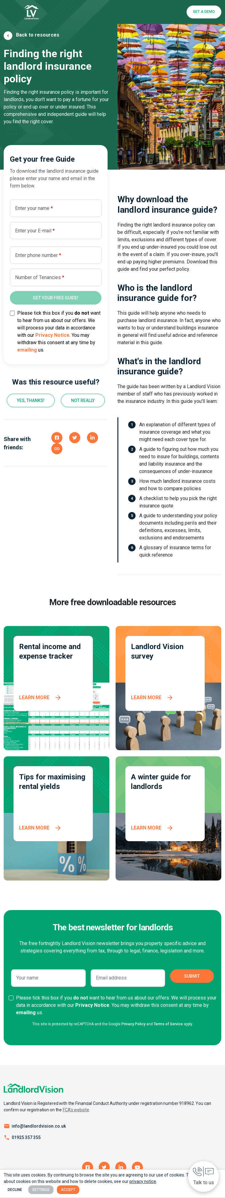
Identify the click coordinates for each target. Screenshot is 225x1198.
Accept (68, 1190)
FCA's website (76, 1109)
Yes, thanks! (31, 400)
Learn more (34, 697)
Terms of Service (168, 1024)
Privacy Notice (52, 335)
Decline (15, 1190)
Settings (40, 1190)
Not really (83, 400)
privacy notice (142, 1181)
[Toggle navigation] (13, 12)
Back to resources (37, 35)
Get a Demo (204, 12)
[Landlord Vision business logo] (32, 12)
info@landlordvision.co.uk (39, 1126)
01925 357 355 (26, 1137)
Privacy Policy (133, 1024)
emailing (27, 350)
